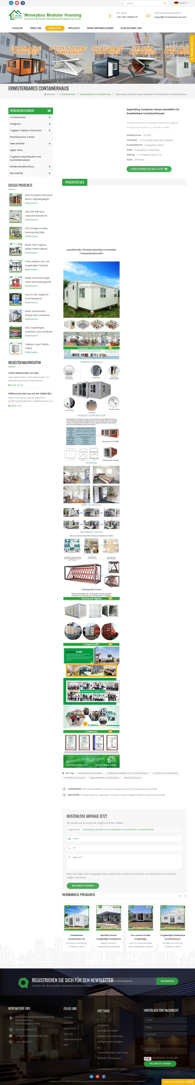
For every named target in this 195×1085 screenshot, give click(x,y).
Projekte (74, 28)
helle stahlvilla (17, 143)
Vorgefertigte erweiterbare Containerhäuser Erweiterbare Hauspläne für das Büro (172, 937)
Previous (179, 896)
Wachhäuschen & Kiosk (22, 137)
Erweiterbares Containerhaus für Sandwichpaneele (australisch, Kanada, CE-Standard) (76, 937)
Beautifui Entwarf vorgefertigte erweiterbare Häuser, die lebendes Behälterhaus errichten (108, 937)
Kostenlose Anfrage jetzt (176, 1082)
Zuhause (17, 28)
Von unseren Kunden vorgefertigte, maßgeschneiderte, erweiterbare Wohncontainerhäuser (140, 937)
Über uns (35, 28)
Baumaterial (16, 173)
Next (185, 896)
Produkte (55, 28)
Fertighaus (15, 124)
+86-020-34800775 (127, 17)
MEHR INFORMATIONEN (100, 28)
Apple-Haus (16, 150)
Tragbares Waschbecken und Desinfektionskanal (25, 158)
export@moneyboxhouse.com (170, 17)
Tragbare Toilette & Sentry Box (26, 130)
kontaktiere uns (131, 28)
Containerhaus (18, 117)
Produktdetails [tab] (74, 182)
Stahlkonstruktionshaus (22, 166)
